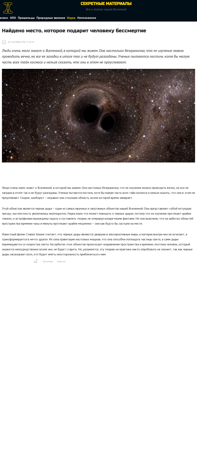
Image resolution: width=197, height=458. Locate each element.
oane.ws (61, 261)
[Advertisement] (72, 175)
